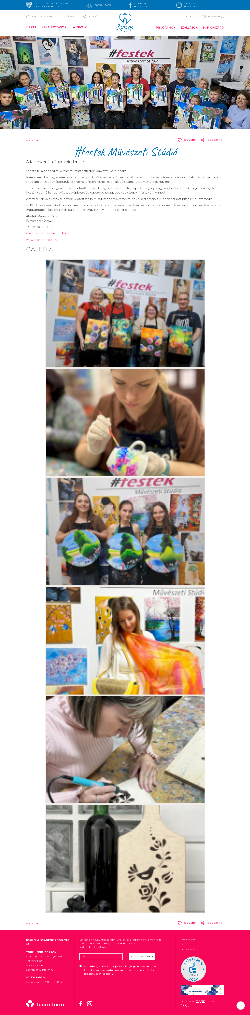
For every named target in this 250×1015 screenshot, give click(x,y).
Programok (165, 27)
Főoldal (70, 16)
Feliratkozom (142, 956)
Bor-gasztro (213, 27)
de (196, 16)
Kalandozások (54, 27)
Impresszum (188, 939)
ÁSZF (183, 944)
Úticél (31, 27)
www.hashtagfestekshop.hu (46, 233)
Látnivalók (80, 27)
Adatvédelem (188, 949)
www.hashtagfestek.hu (42, 239)
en (191, 16)
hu (186, 16)
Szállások (189, 27)
